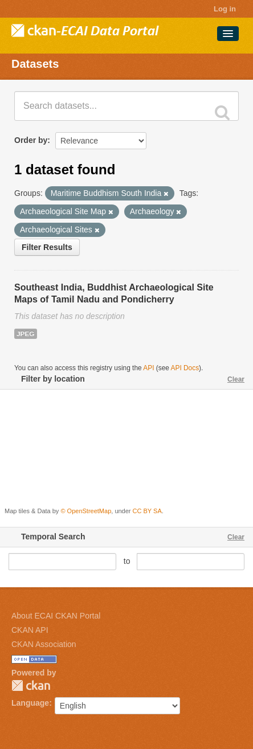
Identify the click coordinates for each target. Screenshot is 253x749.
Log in (225, 9)
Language (30, 702)
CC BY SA (147, 510)
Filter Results (47, 247)
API (148, 368)
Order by (30, 140)
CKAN (30, 685)
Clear (235, 379)
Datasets (35, 64)
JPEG (26, 334)
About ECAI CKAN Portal (55, 615)
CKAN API (29, 630)
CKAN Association (43, 644)
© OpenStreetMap (85, 510)
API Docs (185, 368)
